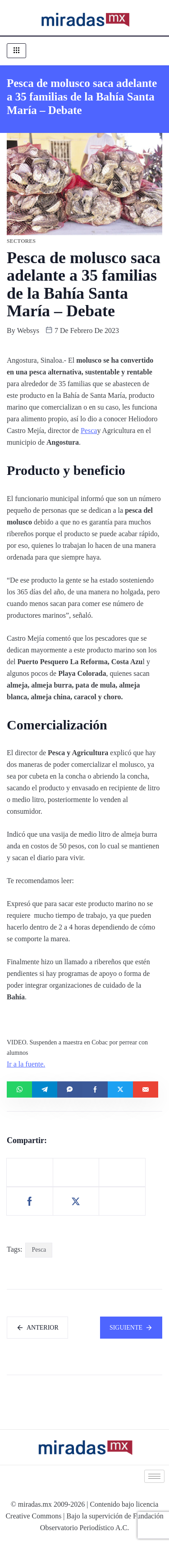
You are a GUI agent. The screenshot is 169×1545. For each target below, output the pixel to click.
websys (28, 330)
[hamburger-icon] (16, 50)
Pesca (89, 430)
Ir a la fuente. (26, 1064)
